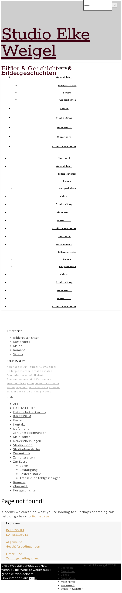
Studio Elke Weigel (45, 43)
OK (31, 578)
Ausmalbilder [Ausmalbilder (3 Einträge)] (47, 366)
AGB (16, 404)
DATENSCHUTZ (24, 408)
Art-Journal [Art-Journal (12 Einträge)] (31, 366)
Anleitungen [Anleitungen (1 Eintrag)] (15, 366)
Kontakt (19, 424)
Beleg (24, 466)
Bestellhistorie (30, 474)
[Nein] (36, 579)
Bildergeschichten (67, 85)
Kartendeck (21, 342)
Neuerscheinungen (27, 441)
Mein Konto (64, 127)
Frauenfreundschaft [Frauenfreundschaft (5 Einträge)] (20, 375)
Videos (64, 108)
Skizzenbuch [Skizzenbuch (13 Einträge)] (15, 391)
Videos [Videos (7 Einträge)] (46, 391)
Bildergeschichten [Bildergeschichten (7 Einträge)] (19, 370)
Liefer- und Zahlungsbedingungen (29, 430)
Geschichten (64, 77)
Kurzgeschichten (67, 100)
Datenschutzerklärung (29, 412)
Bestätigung (28, 470)
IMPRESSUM (22, 416)
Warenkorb (64, 136)
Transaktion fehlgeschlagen (40, 478)
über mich (64, 67)
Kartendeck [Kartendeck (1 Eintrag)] (43, 379)
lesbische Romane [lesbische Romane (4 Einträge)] (47, 383)
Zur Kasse (20, 461)
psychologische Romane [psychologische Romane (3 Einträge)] (32, 387)
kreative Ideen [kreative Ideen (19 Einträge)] (16, 383)
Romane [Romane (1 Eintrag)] (54, 387)
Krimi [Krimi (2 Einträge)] (30, 383)
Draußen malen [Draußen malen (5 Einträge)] (42, 370)
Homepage (40, 516)
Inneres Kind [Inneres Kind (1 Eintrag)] (26, 379)
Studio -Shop (64, 117)
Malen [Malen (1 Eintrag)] (11, 387)
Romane (67, 92)
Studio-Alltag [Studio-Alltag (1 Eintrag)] (33, 391)
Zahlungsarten (24, 457)
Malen (17, 346)
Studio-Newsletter (64, 146)
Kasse (17, 420)
